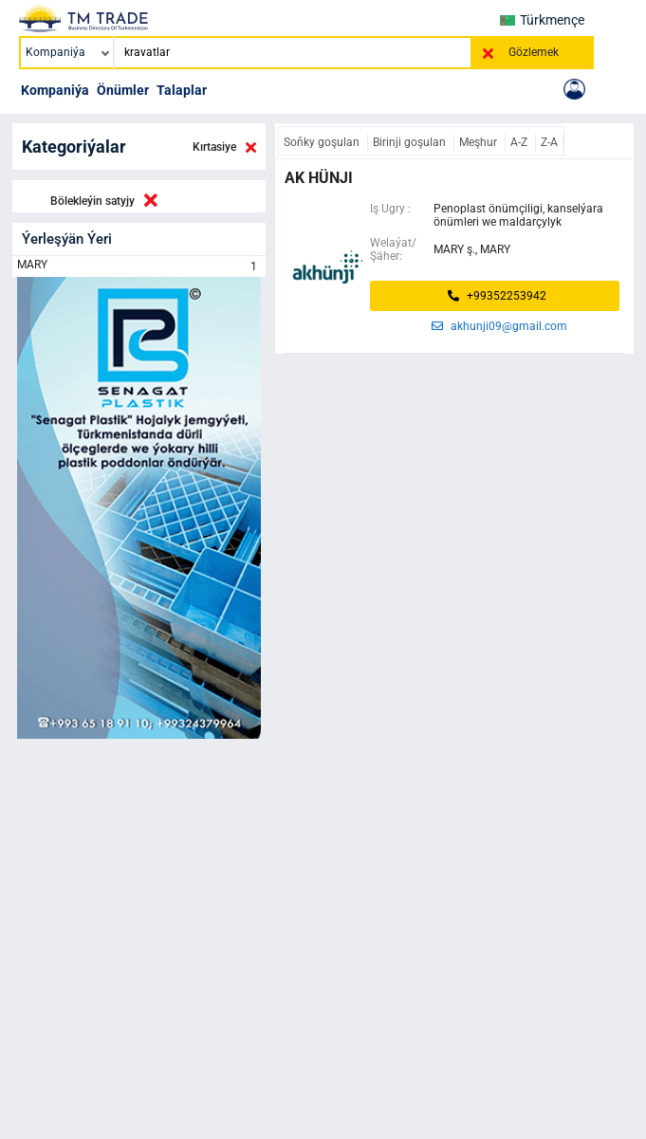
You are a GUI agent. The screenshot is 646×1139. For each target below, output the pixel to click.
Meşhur (479, 142)
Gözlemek (533, 52)
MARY (139, 266)
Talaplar (182, 90)
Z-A (549, 142)
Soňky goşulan (323, 142)
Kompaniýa (55, 90)
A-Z (520, 142)
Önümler (123, 90)
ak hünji (319, 178)
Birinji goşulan (411, 142)
